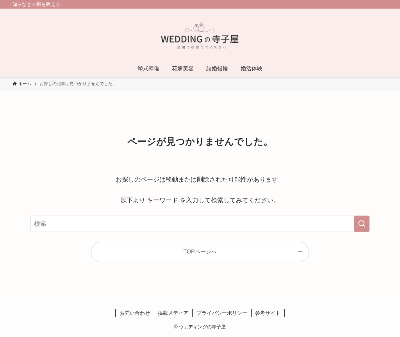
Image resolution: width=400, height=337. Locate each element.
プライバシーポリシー (221, 313)
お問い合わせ (135, 313)
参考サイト (267, 313)
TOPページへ (199, 251)
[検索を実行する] (362, 224)
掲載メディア (173, 313)
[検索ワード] (200, 224)
